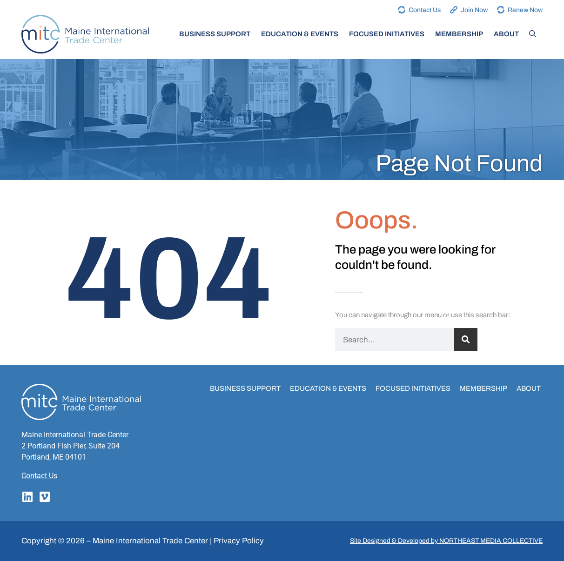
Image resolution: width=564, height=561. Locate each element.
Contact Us (425, 10)
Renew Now (525, 10)
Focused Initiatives (386, 34)
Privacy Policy (239, 540)
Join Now (474, 10)
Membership (459, 34)
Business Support (214, 34)
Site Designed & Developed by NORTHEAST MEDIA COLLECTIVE (446, 540)
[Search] (465, 339)
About (506, 34)
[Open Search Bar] (532, 34)
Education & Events (299, 34)
